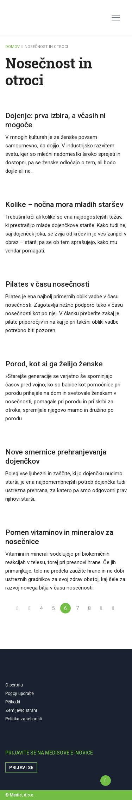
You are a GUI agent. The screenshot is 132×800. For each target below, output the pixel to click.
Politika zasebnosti (23, 718)
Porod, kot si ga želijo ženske (54, 364)
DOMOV (12, 46)
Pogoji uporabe (19, 693)
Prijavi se (21, 767)
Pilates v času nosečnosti (47, 284)
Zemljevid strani (21, 710)
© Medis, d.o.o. (19, 795)
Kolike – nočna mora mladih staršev (64, 204)
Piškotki (12, 702)
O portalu (14, 685)
